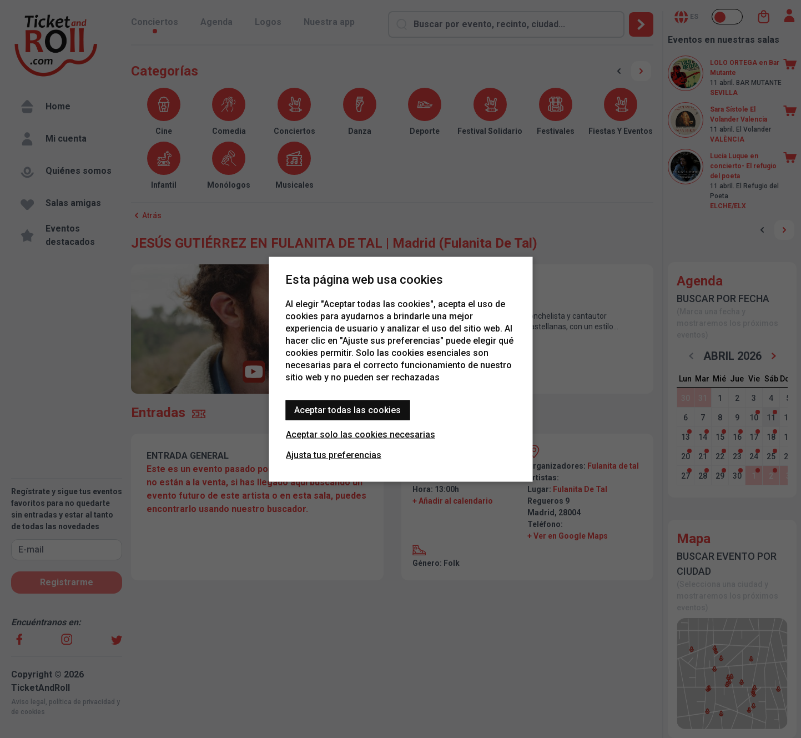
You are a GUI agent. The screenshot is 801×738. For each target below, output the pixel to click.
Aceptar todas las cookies (347, 409)
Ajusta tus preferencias (333, 454)
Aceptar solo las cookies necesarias (360, 434)
